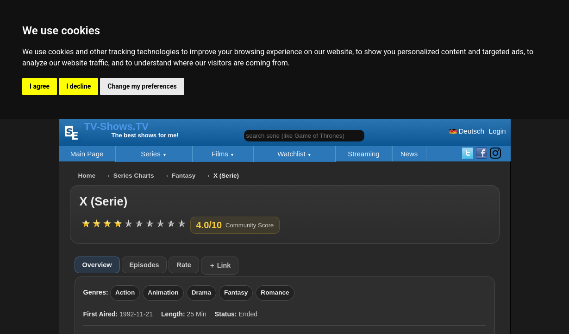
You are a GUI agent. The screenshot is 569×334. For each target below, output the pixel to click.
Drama (201, 292)
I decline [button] (78, 86)
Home (87, 175)
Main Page (87, 154)
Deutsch (467, 131)
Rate (183, 265)
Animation (163, 292)
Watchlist (292, 154)
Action (125, 292)
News (409, 154)
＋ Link (220, 265)
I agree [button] (40, 86)
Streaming (363, 154)
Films (221, 154)
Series (152, 154)
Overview (97, 265)
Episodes (144, 265)
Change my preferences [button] (141, 86)
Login (497, 131)
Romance (275, 292)
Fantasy (183, 175)
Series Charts (133, 175)
